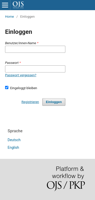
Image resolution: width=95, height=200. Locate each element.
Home (9, 16)
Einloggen (54, 102)
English (13, 147)
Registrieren (30, 102)
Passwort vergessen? (20, 75)
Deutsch (14, 140)
